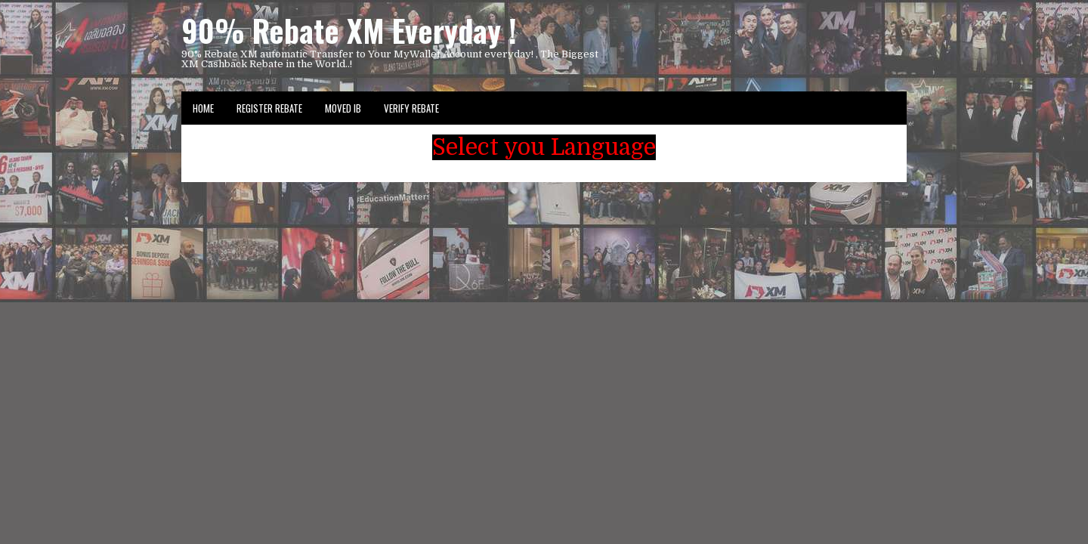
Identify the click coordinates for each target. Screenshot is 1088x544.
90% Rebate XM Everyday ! (349, 30)
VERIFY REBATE (411, 108)
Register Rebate (269, 108)
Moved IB (343, 108)
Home (203, 108)
